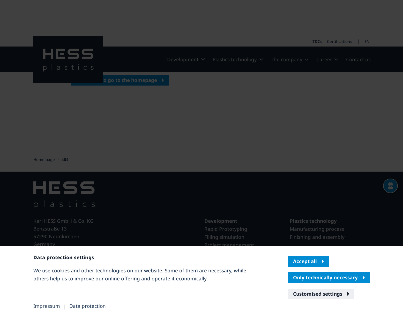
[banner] (201, 157)
